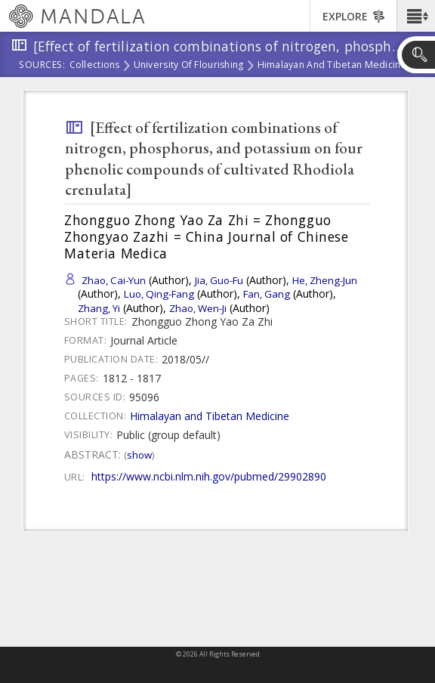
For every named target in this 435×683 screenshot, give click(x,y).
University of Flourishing (189, 65)
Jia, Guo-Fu (219, 280)
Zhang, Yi (99, 308)
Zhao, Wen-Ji (198, 308)
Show (139, 455)
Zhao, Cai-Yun (114, 280)
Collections (94, 65)
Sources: (42, 65)
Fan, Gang (266, 294)
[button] (415, 16)
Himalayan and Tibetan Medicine (332, 65)
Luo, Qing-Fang (159, 294)
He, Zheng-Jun (324, 280)
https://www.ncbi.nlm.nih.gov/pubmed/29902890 (208, 476)
